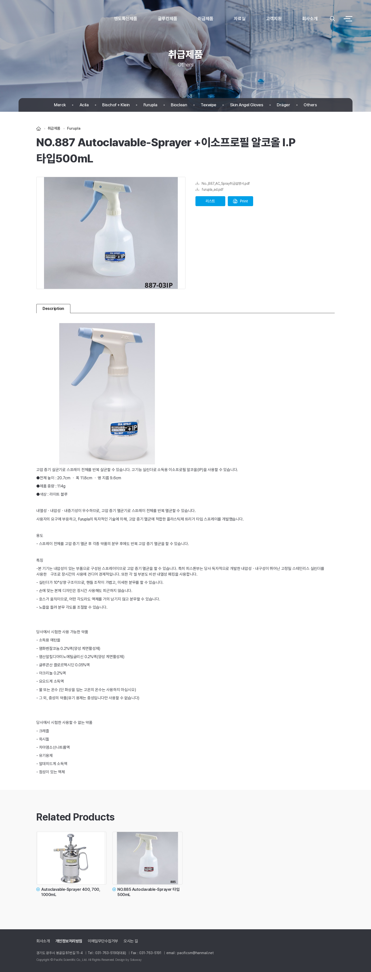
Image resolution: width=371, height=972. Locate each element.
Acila (84, 105)
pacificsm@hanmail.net (195, 953)
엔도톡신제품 (125, 18)
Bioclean (179, 105)
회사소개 (310, 18)
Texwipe (208, 105)
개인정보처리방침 (68, 941)
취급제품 (205, 18)
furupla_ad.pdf (209, 189)
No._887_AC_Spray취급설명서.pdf (222, 183)
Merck (60, 105)
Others (310, 105)
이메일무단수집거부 (103, 941)
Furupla (150, 105)
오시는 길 (131, 941)
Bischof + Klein (116, 105)
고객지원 (274, 18)
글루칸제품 (167, 18)
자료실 (239, 18)
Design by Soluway (128, 960)
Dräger (283, 105)
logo (43, 19)
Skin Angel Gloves (246, 105)
